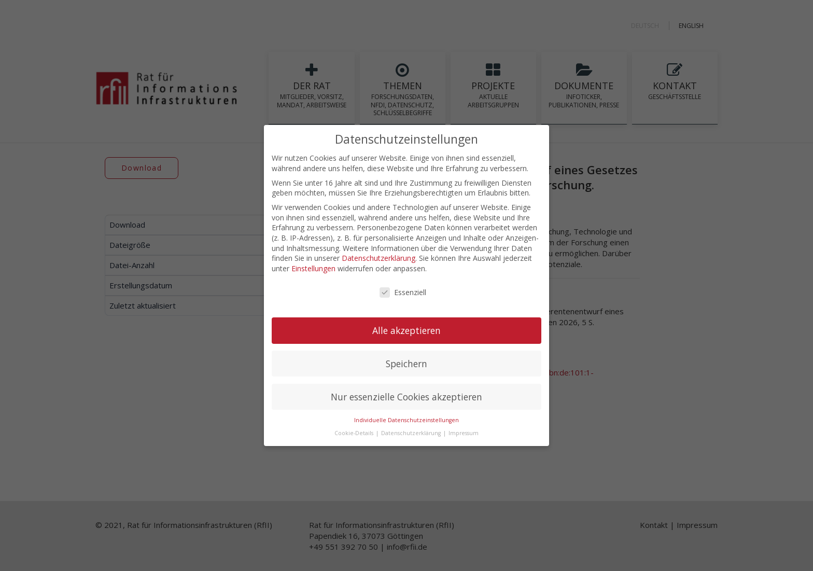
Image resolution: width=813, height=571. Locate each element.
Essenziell (403, 291)
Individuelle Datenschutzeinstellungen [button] (406, 419)
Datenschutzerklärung (378, 257)
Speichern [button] (406, 362)
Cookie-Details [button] (354, 432)
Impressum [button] (463, 432)
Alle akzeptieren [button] (406, 329)
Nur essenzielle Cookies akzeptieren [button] (406, 395)
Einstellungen (313, 267)
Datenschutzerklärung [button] (411, 432)
